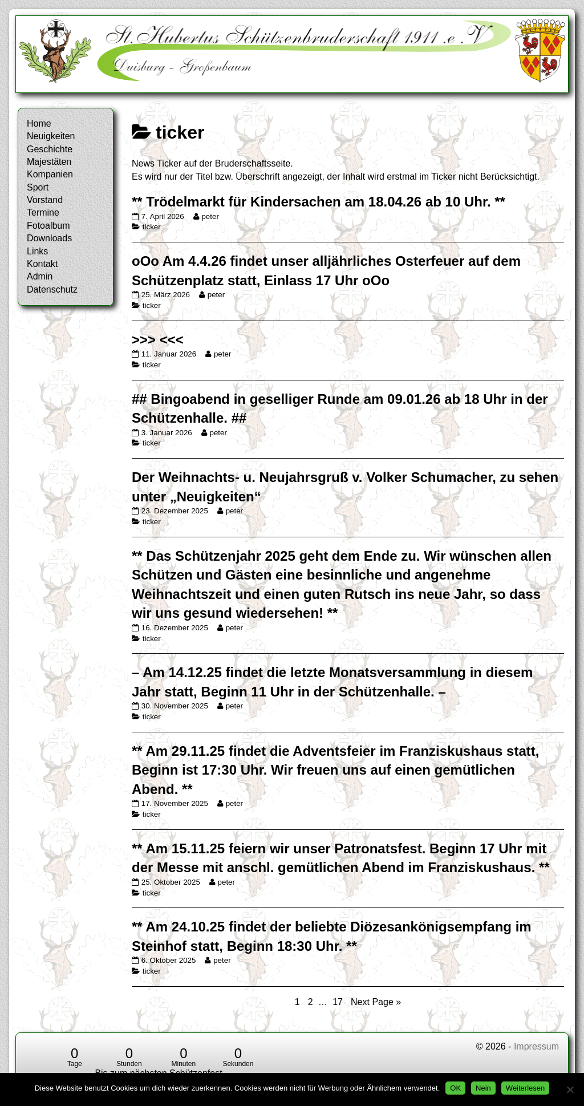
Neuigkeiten (51, 136)
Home (39, 123)
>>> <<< (158, 339)
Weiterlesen (525, 1088)
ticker (152, 226)
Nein (483, 1088)
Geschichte (49, 149)
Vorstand (45, 200)
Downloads (49, 238)
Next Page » (376, 1002)
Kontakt (42, 264)
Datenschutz (52, 289)
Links (37, 251)
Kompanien (50, 174)
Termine (43, 212)
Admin (39, 276)
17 (339, 1001)
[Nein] (569, 1089)
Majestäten (49, 162)
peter (209, 216)
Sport (37, 187)
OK (455, 1088)
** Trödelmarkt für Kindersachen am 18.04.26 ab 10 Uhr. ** (318, 201)
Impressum (536, 1046)
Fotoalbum (48, 225)
